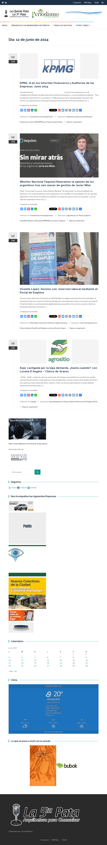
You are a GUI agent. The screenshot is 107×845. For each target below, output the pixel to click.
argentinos (70, 215)
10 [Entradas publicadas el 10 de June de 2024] (10, 660)
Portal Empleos (41, 328)
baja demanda (54, 402)
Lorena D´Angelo (86, 402)
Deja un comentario (74, 122)
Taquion (62, 221)
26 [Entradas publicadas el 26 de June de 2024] (35, 666)
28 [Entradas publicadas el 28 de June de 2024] (61, 666)
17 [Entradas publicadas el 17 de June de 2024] (10, 663)
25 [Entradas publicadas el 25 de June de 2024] (22, 666)
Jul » (15, 671)
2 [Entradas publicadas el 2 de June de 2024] (86, 654)
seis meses (54, 221)
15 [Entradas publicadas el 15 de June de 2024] (74, 660)
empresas (79, 117)
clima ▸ (53, 732)
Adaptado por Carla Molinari (21, 831)
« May (11, 671)
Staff (97, 2)
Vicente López (60, 328)
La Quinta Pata (57, 122)
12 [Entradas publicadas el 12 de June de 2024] (35, 660)
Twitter (13, 487)
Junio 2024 (33, 122)
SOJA (95, 402)
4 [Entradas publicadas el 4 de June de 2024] (21, 657)
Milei (26, 221)
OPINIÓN (45, 221)
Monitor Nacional (35, 221)
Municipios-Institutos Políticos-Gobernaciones (48, 323)
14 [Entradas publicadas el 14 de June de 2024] (61, 660)
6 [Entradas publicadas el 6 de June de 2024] (47, 657)
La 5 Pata (47, 122)
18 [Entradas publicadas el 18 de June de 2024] (22, 663)
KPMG (40, 122)
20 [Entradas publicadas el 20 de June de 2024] (48, 663)
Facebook (22, 487)
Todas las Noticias (62, 25)
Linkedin (32, 487)
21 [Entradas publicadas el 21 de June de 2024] (61, 663)
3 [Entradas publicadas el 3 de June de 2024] (9, 657)
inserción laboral (87, 323)
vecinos (51, 328)
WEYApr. (88, 2)
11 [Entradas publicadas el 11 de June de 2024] (22, 660)
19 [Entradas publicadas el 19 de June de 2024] (35, 663)
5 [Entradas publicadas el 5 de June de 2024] (34, 657)
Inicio (4, 25)
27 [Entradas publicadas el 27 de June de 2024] (48, 666)
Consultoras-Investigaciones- (42, 117)
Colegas (33, 402)
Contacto (77, 2)
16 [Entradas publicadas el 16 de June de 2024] (87, 660)
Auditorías (70, 117)
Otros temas (82, 25)
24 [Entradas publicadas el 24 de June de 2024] (10, 666)
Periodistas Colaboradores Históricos (30, 25)
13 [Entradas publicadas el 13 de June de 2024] (48, 660)
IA (84, 117)
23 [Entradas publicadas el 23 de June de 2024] (87, 663)
